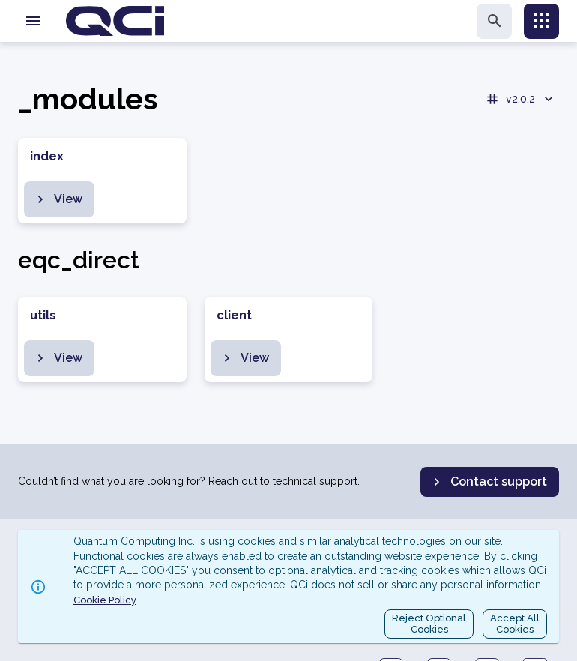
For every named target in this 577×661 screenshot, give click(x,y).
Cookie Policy (104, 600)
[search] (494, 21)
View (57, 199)
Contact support (488, 481)
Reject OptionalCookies (429, 624)
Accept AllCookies (515, 624)
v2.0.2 (520, 98)
